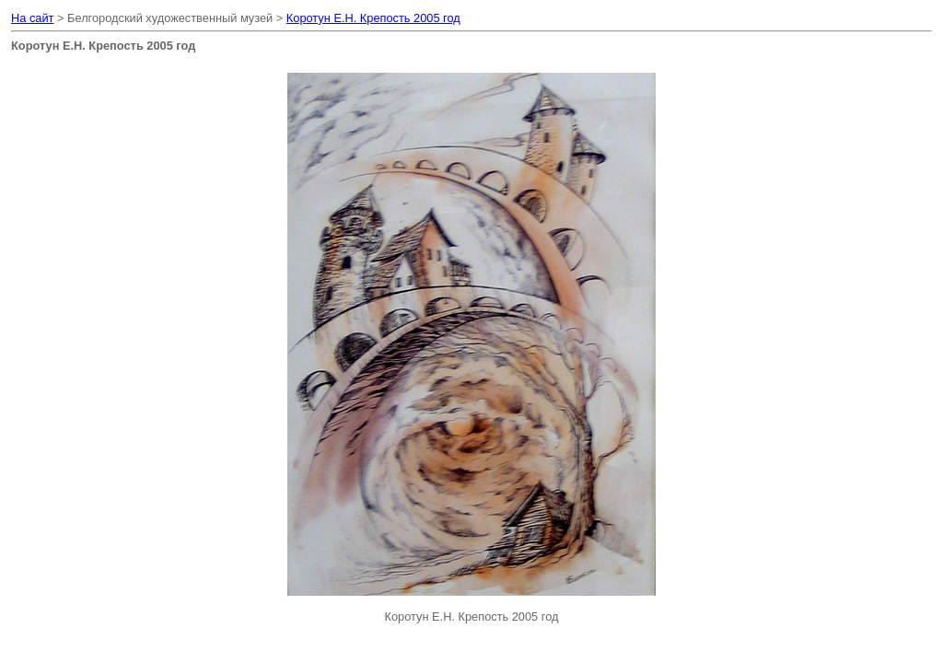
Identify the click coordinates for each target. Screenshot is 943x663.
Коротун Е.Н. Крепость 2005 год (373, 18)
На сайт (32, 18)
